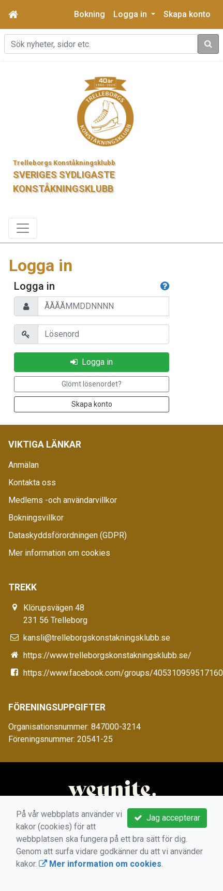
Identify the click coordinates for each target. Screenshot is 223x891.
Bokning (89, 14)
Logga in (91, 362)
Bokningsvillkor (36, 518)
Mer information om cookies (59, 553)
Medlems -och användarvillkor (62, 500)
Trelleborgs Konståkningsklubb (64, 163)
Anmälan (23, 465)
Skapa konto (187, 14)
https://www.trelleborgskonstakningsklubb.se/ (107, 655)
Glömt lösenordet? (92, 384)
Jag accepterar (167, 818)
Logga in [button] (131, 14)
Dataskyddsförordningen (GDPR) (67, 535)
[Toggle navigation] (22, 228)
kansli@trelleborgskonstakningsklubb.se (96, 638)
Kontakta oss (32, 482)
